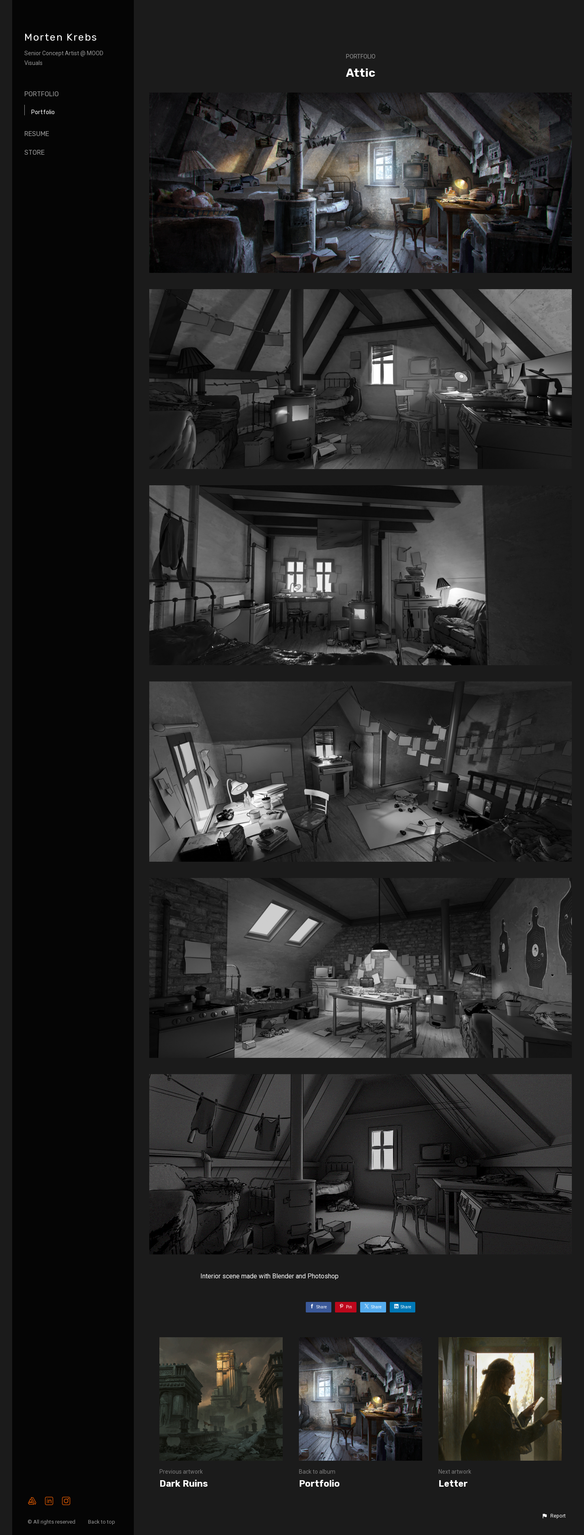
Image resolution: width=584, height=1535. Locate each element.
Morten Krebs (60, 37)
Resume (36, 134)
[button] (553, 1516)
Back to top (102, 1522)
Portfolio (41, 94)
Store (34, 152)
